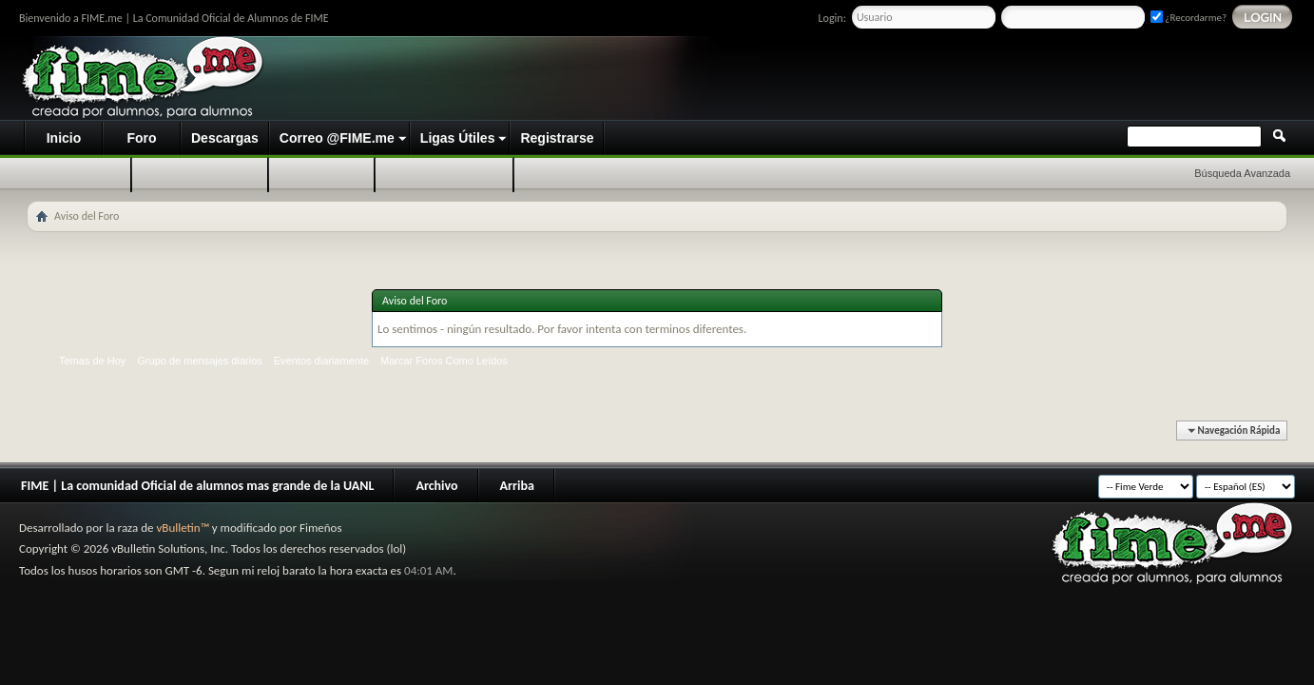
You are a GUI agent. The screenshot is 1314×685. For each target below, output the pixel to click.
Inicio (64, 138)
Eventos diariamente (321, 360)
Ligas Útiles (457, 138)
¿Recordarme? (1188, 17)
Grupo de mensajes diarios (199, 360)
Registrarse (556, 138)
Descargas (225, 138)
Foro (141, 138)
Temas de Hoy (92, 360)
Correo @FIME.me (337, 138)
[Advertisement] (939, 79)
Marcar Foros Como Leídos (444, 360)
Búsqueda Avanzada (1242, 173)
